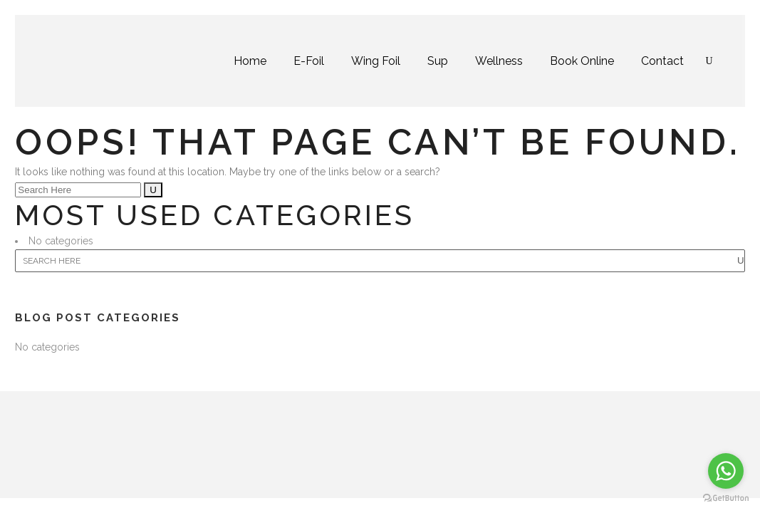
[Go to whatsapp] (726, 471)
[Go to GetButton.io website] (726, 498)
